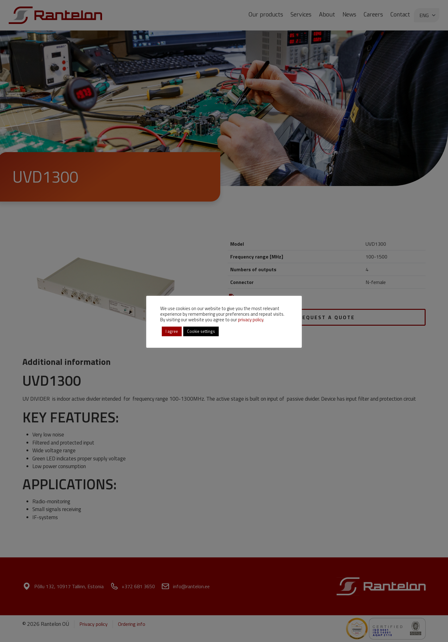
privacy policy (250, 319)
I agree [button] (172, 331)
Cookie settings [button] (201, 331)
